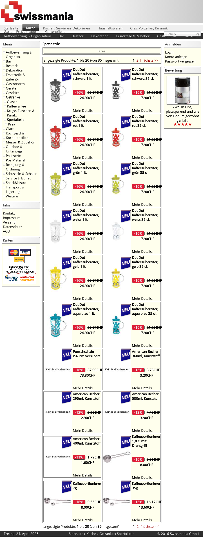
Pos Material (15, 160)
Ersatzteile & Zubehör (132, 36)
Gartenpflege (55, 31)
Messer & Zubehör (20, 142)
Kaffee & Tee (16, 106)
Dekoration (100, 36)
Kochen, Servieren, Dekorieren (66, 28)
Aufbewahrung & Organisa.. (19, 54)
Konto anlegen (176, 56)
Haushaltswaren (110, 28)
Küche (30, 28)
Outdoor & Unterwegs (14, 148)
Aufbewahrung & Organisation (27, 36)
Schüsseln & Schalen (21, 173)
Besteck (78, 36)
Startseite (11, 28)
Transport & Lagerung (15, 189)
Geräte (11, 88)
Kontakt (9, 213)
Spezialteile (15, 119)
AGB (6, 231)
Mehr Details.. (83, 110)
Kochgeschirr (16, 133)
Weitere (12, 196)
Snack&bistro (16, 182)
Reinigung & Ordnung (15, 166)
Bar (61, 36)
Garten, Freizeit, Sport (21, 31)
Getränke (13, 97)
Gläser (12, 101)
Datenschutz (12, 226)
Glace (10, 128)
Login (169, 52)
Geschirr (12, 92)
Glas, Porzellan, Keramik (149, 28)
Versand (9, 222)
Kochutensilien (17, 137)
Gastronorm (15, 83)
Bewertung (173, 70)
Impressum (11, 217)
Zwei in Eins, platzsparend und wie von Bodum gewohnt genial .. (182, 114)
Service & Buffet (18, 178)
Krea (11, 124)
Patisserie (13, 155)
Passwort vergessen (180, 61)
